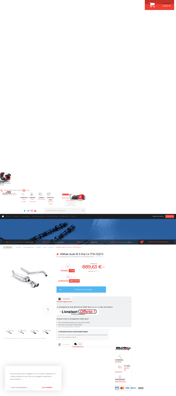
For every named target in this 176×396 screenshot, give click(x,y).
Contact (73, 20)
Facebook (112, 3)
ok (82, 353)
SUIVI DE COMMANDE (141, 320)
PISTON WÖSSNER (98, 313)
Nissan (9, 140)
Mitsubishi (10, 137)
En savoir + (135, 61)
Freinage (51, 323)
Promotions (64, 20)
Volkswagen (11, 164)
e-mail (57, 3)
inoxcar (87, 46)
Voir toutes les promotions (158, 46)
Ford (8, 110)
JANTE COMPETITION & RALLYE (103, 332)
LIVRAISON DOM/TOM (141, 326)
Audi (8, 101)
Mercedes (10, 131)
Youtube (123, 3)
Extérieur (52, 329)
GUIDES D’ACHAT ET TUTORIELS (145, 332)
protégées (128, 284)
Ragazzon (19, 46)
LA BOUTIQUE (7, 330)
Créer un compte (158, 20)
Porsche (9, 146)
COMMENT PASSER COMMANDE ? (145, 313)
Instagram (120, 3)
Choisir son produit (118, 93)
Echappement (53, 313)
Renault (9, 149)
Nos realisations (52, 20)
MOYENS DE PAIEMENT (142, 316)
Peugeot (9, 143)
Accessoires (11, 67)
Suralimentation (55, 310)
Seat (8, 152)
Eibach (121, 46)
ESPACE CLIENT (139, 307)
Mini (8, 134)
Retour (43, 51)
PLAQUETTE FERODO (99, 310)
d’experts (59, 284)
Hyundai (9, 116)
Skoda (9, 155)
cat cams (53, 46)
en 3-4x (24, 284)
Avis (115, 148)
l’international (162, 284)
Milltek (9, 91)
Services (16, 20)
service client (98, 14)
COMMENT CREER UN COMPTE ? (145, 310)
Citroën (9, 107)
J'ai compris (47, 387)
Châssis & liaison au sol (57, 320)
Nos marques (25, 20)
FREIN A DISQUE (98, 335)
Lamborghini (11, 125)
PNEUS (94, 323)
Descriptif (101, 103)
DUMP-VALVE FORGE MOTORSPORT (104, 329)
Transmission (53, 316)
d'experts (81, 14)
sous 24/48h (46, 14)
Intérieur (52, 332)
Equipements (53, 335)
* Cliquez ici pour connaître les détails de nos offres (106, 355)
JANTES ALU (96, 320)
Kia (8, 122)
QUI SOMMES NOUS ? (9, 326)
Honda (9, 113)
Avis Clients (163, 384)
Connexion (169, 20)
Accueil (8, 20)
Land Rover (10, 128)
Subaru (9, 158)
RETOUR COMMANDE (141, 323)
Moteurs (51, 307)
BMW (8, 104)
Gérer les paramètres (19, 387)
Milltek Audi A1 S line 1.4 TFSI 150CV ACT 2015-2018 (87, 256)
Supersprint (11, 179)
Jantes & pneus (54, 326)
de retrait (93, 284)
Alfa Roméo (10, 98)
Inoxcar (9, 83)
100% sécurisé (63, 14)
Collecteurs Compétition (17, 75)
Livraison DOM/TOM (38, 20)
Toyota (9, 161)
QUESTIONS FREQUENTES (143, 329)
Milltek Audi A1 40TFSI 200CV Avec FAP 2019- (120, 256)
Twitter (116, 3)
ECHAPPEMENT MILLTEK (100, 316)
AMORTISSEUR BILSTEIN (100, 307)
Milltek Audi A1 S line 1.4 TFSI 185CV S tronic (53, 256)
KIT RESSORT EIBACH (99, 326)
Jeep (8, 119)
